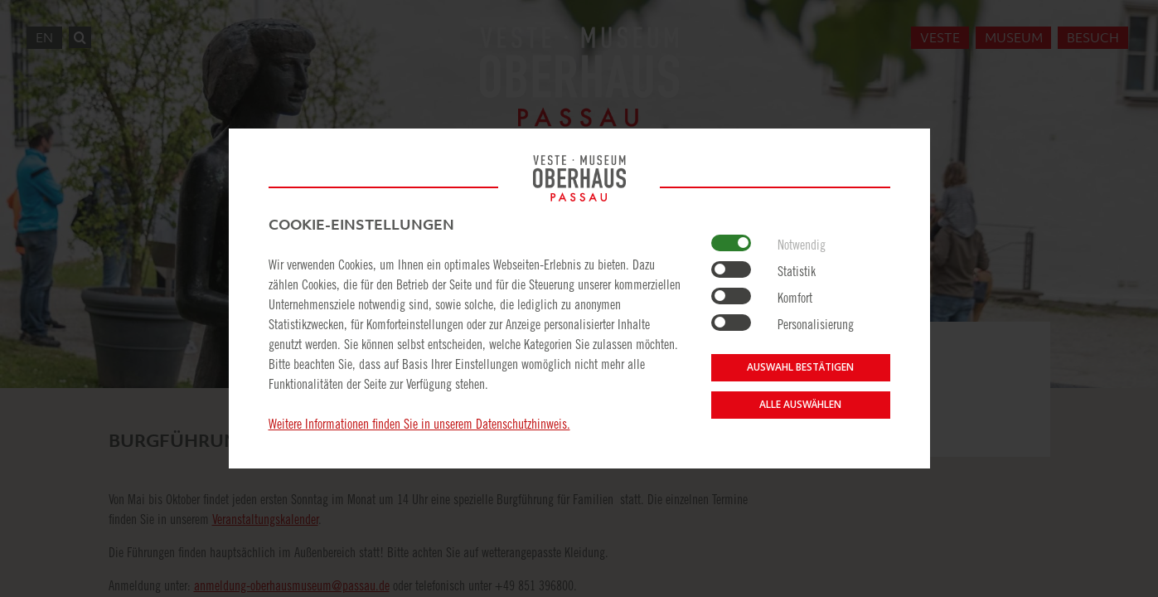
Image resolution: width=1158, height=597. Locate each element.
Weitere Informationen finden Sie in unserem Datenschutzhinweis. (419, 423)
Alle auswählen (800, 404)
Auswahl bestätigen (800, 367)
